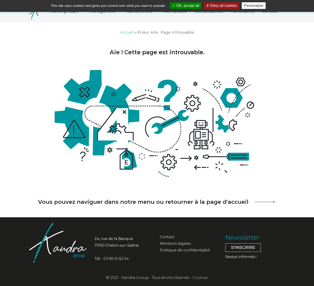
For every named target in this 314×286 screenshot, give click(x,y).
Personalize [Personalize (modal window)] (253, 6)
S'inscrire (243, 247)
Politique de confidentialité (185, 250)
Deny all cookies (221, 6)
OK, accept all (185, 6)
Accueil (127, 32)
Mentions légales (175, 243)
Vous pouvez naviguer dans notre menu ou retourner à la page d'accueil (143, 202)
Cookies (200, 277)
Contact (167, 237)
